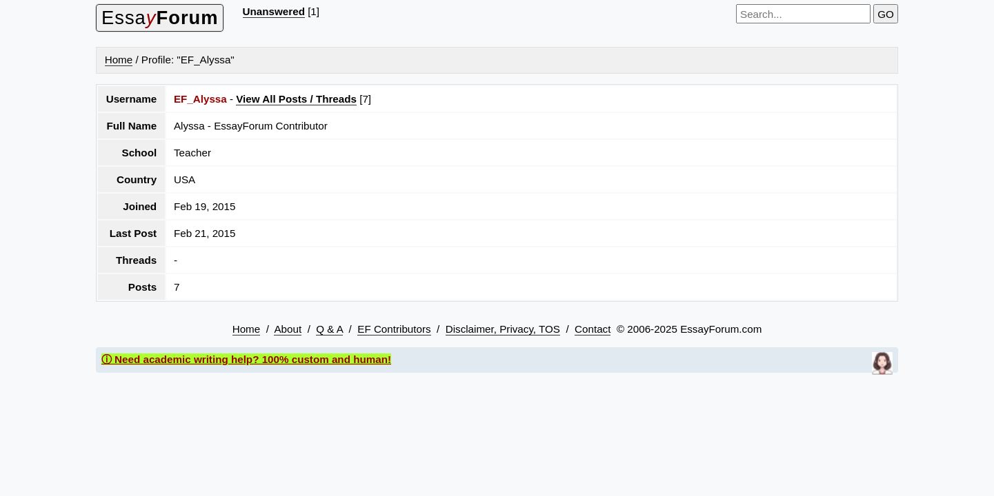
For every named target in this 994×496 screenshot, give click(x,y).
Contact (592, 329)
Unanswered (274, 11)
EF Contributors (393, 329)
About (287, 329)
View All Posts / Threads (296, 99)
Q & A (329, 329)
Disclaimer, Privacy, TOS (503, 329)
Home (119, 59)
